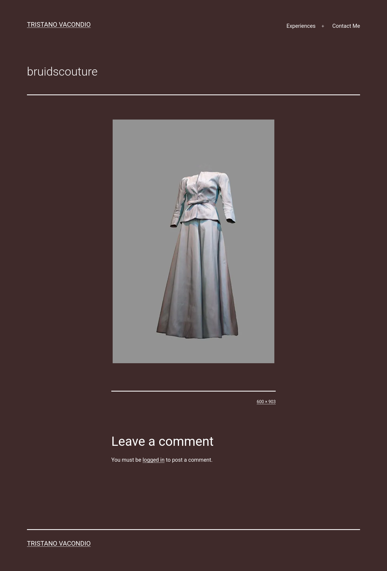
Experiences (301, 26)
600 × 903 (266, 401)
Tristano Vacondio (59, 24)
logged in (153, 460)
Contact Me (346, 26)
